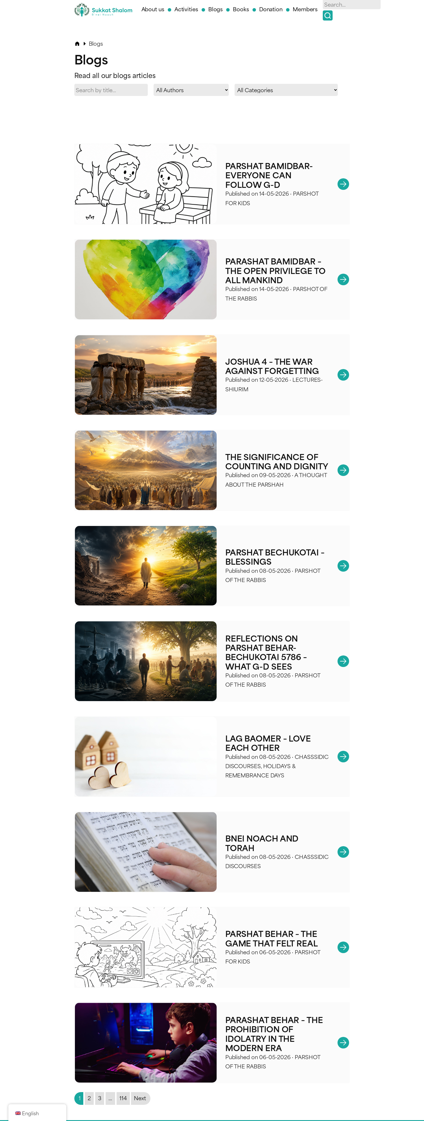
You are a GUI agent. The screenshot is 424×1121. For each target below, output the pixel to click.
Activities (186, 9)
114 (123, 1085)
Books (241, 9)
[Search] (328, 15)
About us (152, 9)
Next (140, 1085)
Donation (271, 9)
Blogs (215, 9)
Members (305, 9)
